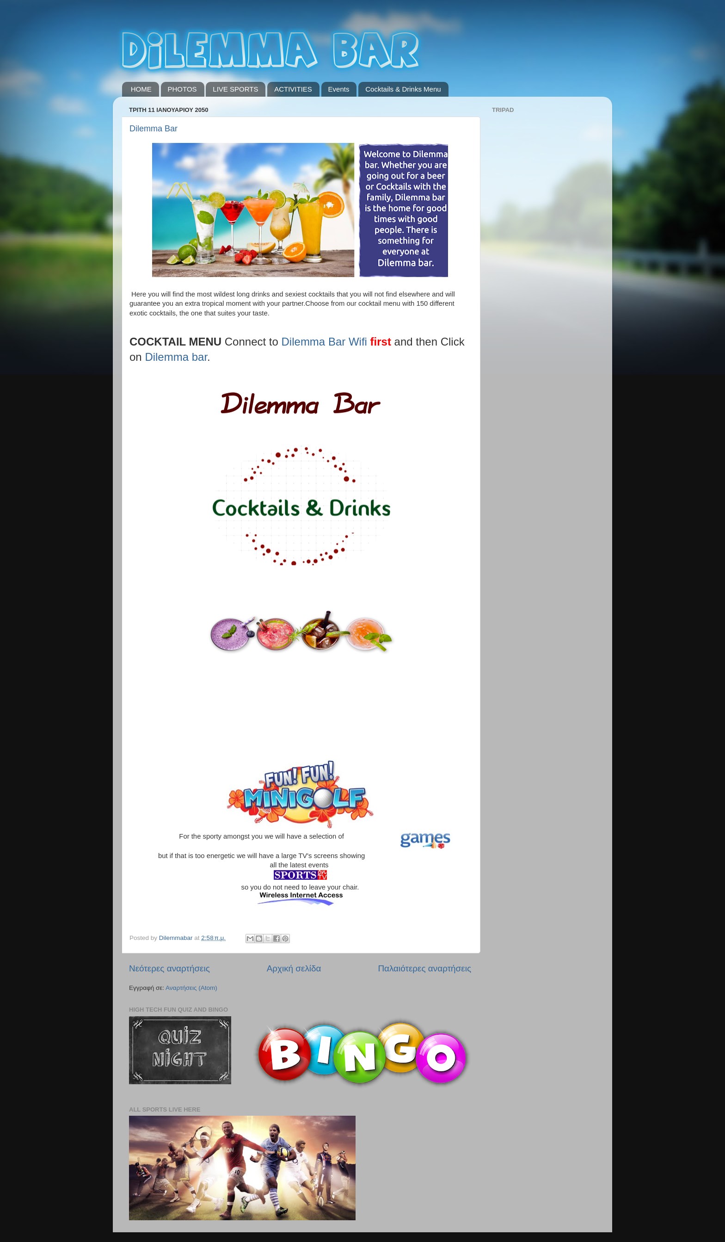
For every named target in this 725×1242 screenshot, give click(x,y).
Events (339, 89)
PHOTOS (182, 89)
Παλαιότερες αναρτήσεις (424, 968)
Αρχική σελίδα (294, 968)
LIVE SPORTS (235, 89)
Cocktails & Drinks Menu (403, 89)
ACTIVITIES (293, 89)
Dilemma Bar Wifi (324, 341)
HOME (141, 89)
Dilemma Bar (153, 128)
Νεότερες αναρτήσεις (169, 968)
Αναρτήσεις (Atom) (191, 987)
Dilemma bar (176, 357)
